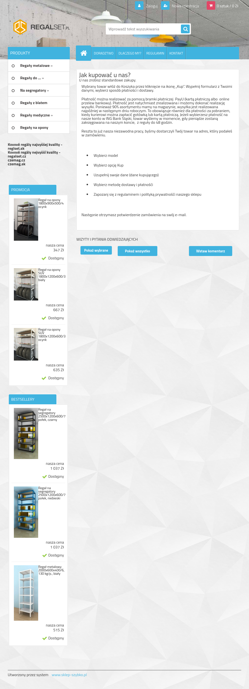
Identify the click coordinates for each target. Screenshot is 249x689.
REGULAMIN (155, 53)
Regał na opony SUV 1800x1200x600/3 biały (52, 275)
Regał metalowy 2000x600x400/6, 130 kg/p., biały (51, 570)
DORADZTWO (104, 53)
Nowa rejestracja (185, 6)
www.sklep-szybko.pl (69, 675)
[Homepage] (85, 53)
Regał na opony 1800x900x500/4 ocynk (51, 203)
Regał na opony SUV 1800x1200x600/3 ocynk (52, 334)
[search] (185, 29)
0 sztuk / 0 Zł (227, 6)
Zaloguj (151, 6)
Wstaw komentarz (210, 251)
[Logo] (41, 29)
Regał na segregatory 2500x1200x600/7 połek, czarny (52, 414)
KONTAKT (176, 53)
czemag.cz (16, 160)
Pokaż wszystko (137, 251)
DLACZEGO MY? (130, 53)
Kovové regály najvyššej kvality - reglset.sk (35, 146)
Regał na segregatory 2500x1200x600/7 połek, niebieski (52, 493)
